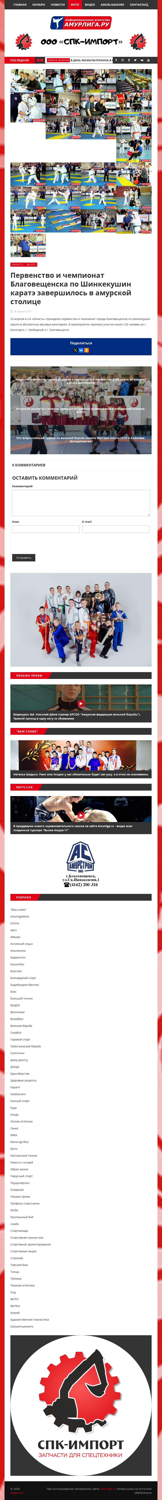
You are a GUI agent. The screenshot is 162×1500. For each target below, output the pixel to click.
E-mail (87, 522)
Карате (17, 264)
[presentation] (42, 543)
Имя (15, 522)
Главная (19, 4)
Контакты (138, 4)
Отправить (23, 557)
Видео (90, 4)
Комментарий (22, 486)
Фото (75, 4)
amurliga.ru (108, 1489)
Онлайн (38, 4)
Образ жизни (58, 60)
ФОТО (31, 264)
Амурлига (16, 1493)
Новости (58, 4)
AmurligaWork (112, 4)
